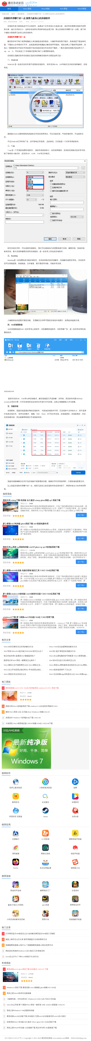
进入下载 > (81, 515)
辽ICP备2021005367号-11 (14, 1038)
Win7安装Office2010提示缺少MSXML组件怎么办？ (23, 651)
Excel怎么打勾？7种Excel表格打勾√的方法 (20, 956)
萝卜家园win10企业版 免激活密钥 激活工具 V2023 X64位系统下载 (31, 570)
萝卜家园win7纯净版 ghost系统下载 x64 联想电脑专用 (25, 524)
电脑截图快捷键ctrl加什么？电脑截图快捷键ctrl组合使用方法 (27, 945)
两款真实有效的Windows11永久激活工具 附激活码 (23, 951)
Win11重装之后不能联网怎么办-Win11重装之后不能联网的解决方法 (30, 665)
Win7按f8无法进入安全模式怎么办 (62, 660)
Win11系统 (27, 9)
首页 (9, 9)
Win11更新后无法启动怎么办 (15, 674)
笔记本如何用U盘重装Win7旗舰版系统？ (19, 656)
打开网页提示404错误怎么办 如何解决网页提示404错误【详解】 (29, 933)
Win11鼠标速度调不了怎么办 (60, 670)
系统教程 (20, 14)
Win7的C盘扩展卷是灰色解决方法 (62, 651)
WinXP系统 (82, 9)
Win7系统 (63, 9)
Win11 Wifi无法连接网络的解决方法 (63, 647)
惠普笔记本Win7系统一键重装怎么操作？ (20, 660)
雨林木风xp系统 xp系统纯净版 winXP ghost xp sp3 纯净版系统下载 (31, 547)
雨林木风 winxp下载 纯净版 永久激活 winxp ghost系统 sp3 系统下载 (31, 500)
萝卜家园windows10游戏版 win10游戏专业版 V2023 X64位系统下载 (31, 594)
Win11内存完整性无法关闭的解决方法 (18, 647)
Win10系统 (45, 9)
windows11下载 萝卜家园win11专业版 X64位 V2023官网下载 (28, 617)
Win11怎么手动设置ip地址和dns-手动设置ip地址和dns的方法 (27, 670)
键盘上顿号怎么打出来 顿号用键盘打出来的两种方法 (24, 939)
